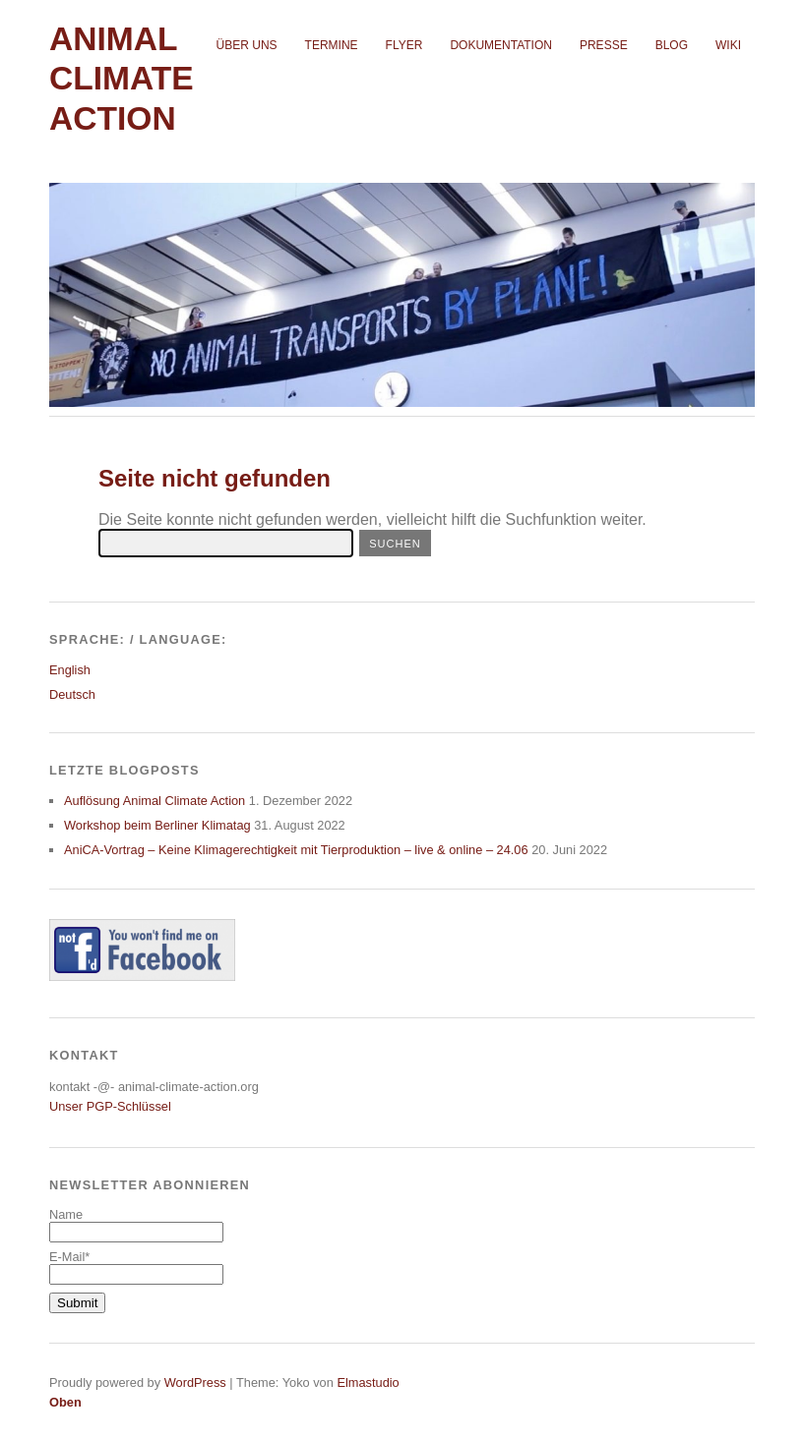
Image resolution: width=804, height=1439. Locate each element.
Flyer (404, 45)
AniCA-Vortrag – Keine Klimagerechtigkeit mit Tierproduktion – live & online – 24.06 (296, 849)
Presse (604, 45)
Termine (331, 45)
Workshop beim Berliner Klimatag (157, 825)
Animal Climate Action (121, 79)
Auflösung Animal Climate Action (154, 800)
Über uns (247, 45)
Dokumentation (501, 45)
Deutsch (72, 694)
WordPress (195, 1382)
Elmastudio (368, 1382)
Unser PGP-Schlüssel (110, 1106)
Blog (671, 45)
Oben (65, 1402)
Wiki (728, 45)
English (70, 669)
